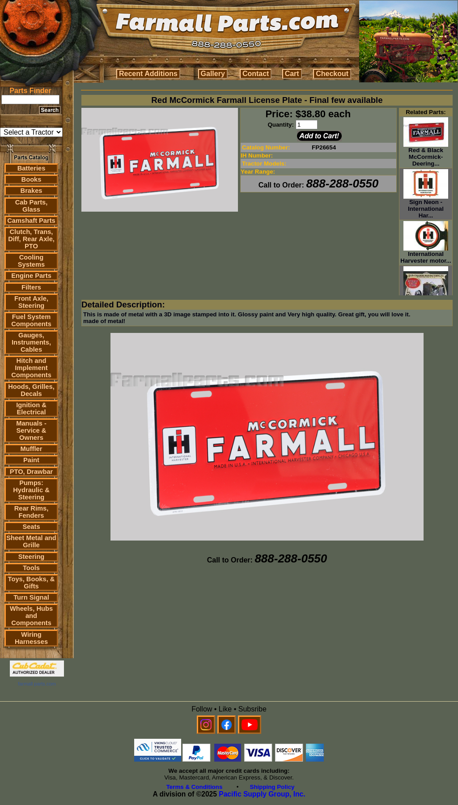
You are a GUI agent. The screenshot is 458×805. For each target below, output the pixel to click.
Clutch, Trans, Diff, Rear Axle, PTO (31, 239)
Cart (292, 73)
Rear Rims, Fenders (31, 512)
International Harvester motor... (425, 254)
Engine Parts (31, 275)
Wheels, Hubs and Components (31, 615)
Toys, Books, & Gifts (31, 582)
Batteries (31, 168)
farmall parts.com (36, 683)
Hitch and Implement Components (31, 368)
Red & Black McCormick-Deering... (425, 154)
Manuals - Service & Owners (31, 430)
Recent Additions (148, 73)
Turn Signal (31, 597)
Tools (31, 567)
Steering (31, 556)
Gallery (213, 73)
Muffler (31, 448)
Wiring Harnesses (31, 638)
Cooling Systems (31, 261)
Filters (31, 287)
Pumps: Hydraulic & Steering (31, 490)
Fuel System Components (31, 320)
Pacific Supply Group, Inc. (262, 794)
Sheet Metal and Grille (31, 541)
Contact (255, 73)
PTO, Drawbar (31, 471)
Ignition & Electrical (31, 408)
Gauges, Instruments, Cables (31, 342)
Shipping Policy (272, 787)
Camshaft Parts (31, 220)
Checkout (332, 73)
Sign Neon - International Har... (425, 206)
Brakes (31, 190)
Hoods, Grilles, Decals (31, 390)
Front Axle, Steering (31, 302)
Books (31, 179)
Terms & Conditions (194, 787)
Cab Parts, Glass (31, 206)
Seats (31, 526)
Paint (31, 460)
